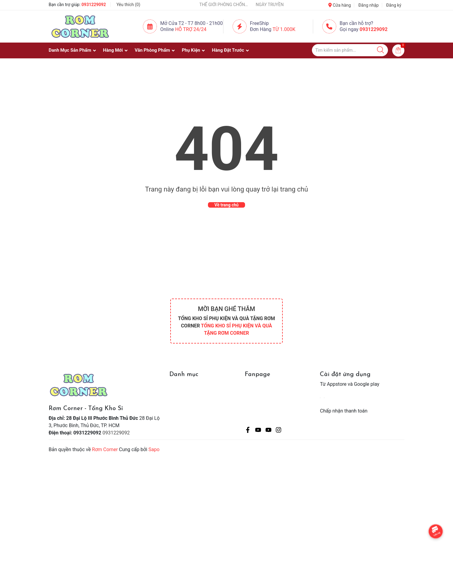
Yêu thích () (128, 4)
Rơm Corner (105, 449)
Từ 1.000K (284, 29)
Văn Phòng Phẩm (152, 50)
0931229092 (93, 4)
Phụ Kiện (191, 50)
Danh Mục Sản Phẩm (70, 50)
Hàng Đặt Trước (228, 50)
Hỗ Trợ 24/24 (190, 29)
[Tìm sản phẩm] (350, 50)
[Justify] (380, 50)
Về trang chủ (226, 204)
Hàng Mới (113, 50)
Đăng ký (393, 5)
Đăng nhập (368, 5)
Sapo (153, 449)
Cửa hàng (339, 5)
